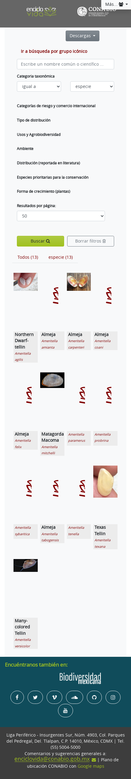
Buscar (40, 241)
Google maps (91, 766)
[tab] (27, 257)
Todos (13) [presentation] (27, 257)
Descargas (81, 35)
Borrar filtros (90, 241)
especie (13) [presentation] (60, 257)
